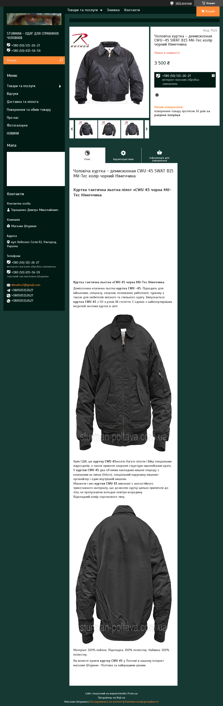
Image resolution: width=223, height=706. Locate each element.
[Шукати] (61, 60)
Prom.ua (133, 693)
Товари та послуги (82, 10)
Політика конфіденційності (142, 701)
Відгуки (12, 94)
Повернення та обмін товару (29, 110)
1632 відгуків (184, 3)
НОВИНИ (13, 133)
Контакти (132, 10)
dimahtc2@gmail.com (25, 285)
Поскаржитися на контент (106, 701)
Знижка (113, 10)
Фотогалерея (17, 125)
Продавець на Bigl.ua (111, 697)
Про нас (13, 118)
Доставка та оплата (22, 102)
